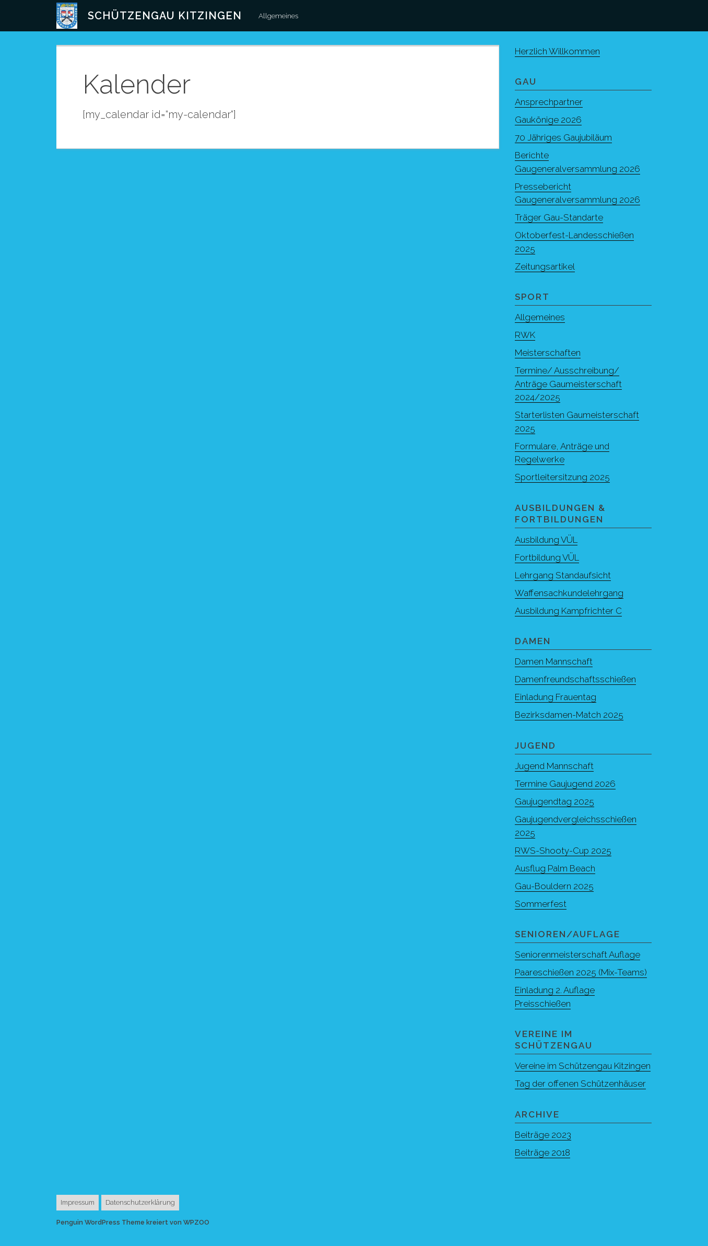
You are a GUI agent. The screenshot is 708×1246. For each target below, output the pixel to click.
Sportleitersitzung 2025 (563, 477)
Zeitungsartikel (545, 266)
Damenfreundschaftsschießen (576, 679)
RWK (525, 335)
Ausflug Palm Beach (555, 868)
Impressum (78, 1216)
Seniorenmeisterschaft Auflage (578, 954)
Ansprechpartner (549, 102)
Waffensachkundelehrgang (569, 593)
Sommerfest (541, 904)
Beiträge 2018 (542, 1165)
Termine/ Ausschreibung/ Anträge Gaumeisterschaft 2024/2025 (568, 383)
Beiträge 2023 (543, 1148)
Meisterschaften (548, 352)
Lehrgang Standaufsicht (563, 575)
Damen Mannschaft (554, 661)
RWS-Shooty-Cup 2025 (563, 850)
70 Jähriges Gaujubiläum (564, 137)
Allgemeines (278, 15)
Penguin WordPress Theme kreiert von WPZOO (132, 1236)
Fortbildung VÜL (548, 557)
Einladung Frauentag (556, 697)
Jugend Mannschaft (555, 766)
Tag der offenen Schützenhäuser (581, 1097)
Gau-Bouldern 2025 (555, 886)
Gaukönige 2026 (548, 119)
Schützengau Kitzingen (165, 15)
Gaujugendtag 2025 (555, 801)
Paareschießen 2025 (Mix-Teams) (581, 972)
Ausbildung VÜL (547, 539)
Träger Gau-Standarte (559, 217)
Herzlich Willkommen (557, 51)
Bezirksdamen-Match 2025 (569, 714)
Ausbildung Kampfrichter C (569, 610)
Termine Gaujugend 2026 (566, 783)
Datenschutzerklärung (140, 1216)
